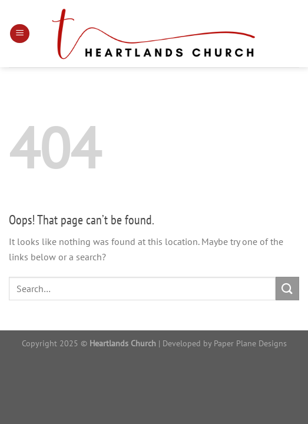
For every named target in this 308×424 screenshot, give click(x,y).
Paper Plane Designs (250, 343)
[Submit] (287, 288)
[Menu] (19, 34)
